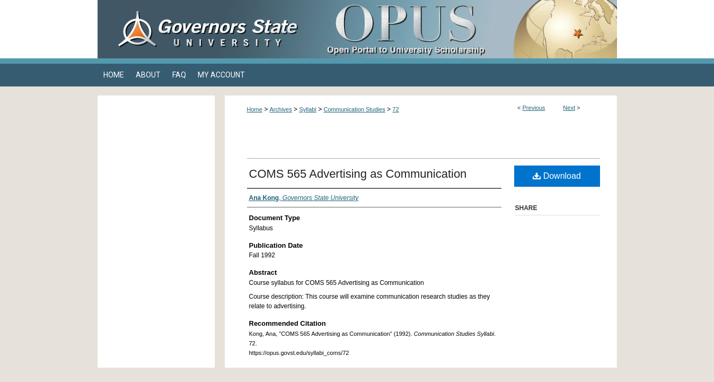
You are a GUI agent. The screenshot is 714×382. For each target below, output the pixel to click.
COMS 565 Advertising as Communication (358, 173)
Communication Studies (354, 109)
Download (557, 175)
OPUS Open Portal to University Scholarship (463, 29)
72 (395, 109)
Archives (281, 109)
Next (569, 108)
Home (254, 109)
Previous (534, 108)
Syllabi (307, 109)
